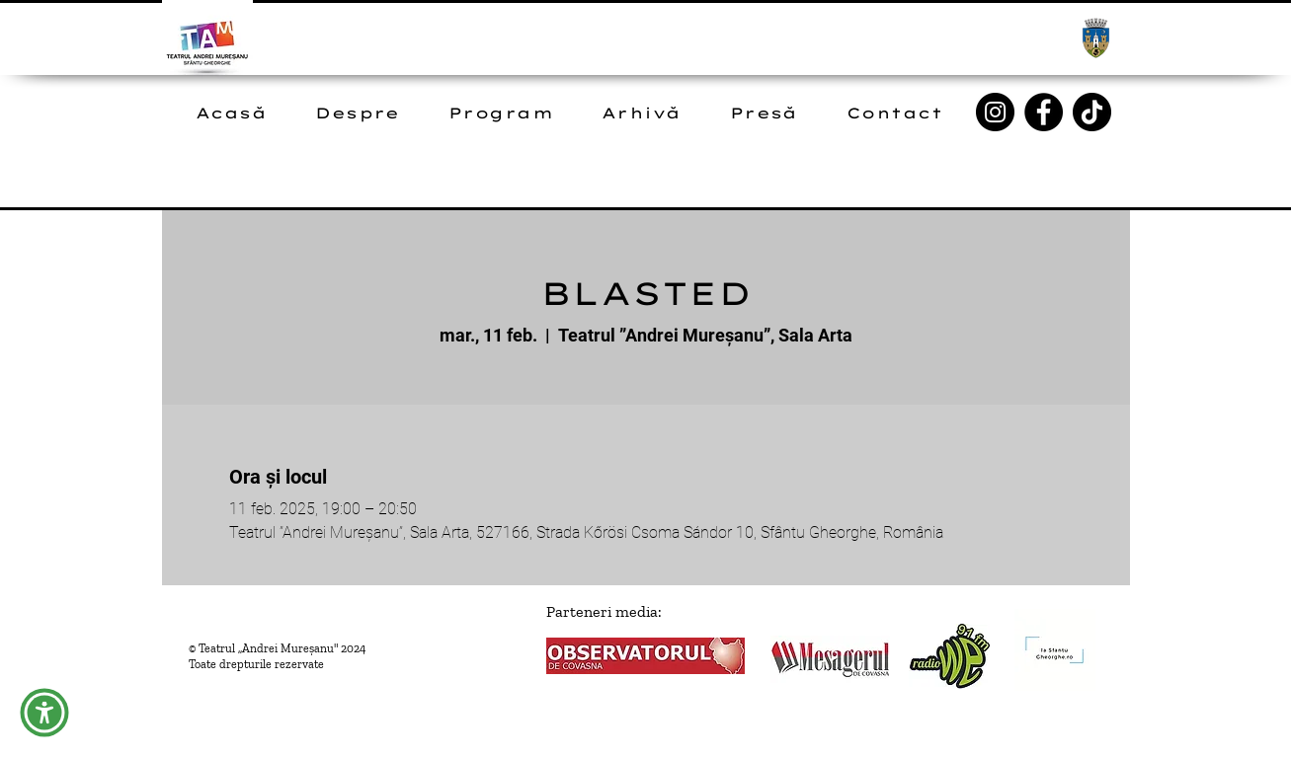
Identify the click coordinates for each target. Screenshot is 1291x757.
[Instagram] (995, 112)
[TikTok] (1092, 112)
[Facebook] (1043, 112)
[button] (44, 712)
